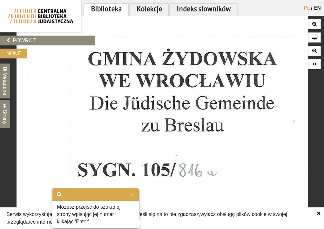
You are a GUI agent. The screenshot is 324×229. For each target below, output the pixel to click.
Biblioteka (106, 9)
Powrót (21, 40)
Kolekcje (149, 9)
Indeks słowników (204, 9)
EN (317, 8)
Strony (5, 114)
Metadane (5, 81)
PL (307, 8)
